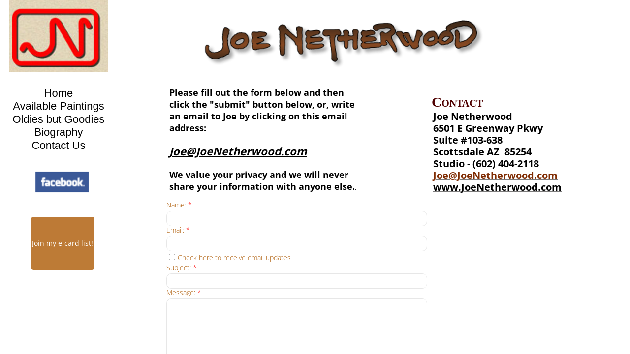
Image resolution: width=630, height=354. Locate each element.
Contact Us (59, 145)
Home (58, 93)
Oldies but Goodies (58, 119)
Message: (183, 293)
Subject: (181, 268)
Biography (58, 132)
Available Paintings (58, 106)
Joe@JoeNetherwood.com (495, 175)
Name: (179, 205)
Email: (178, 230)
